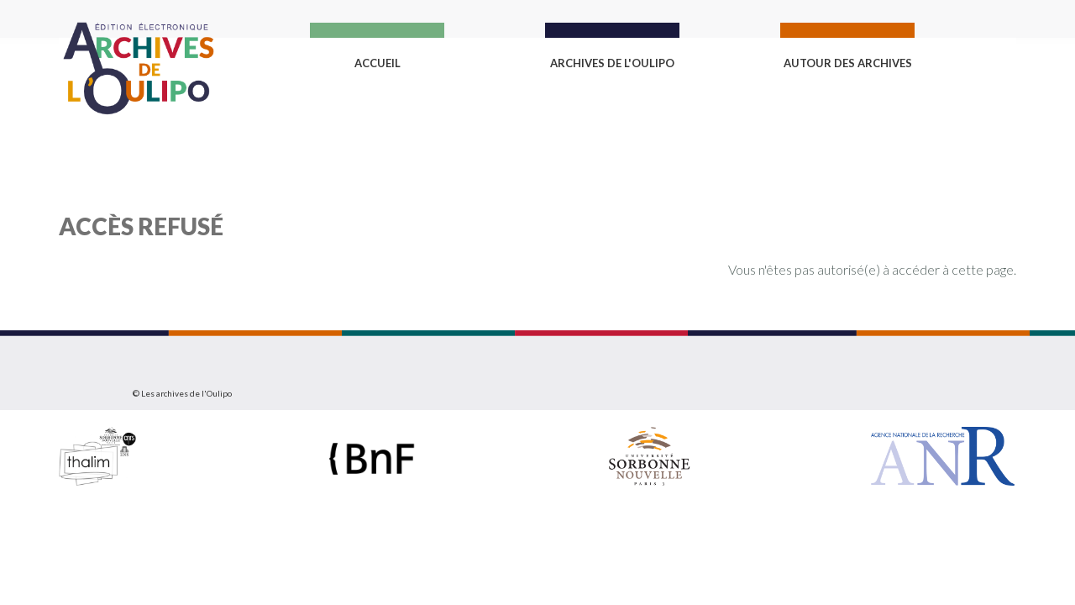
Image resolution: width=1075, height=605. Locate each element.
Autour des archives (848, 63)
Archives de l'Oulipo (612, 63)
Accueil (377, 63)
